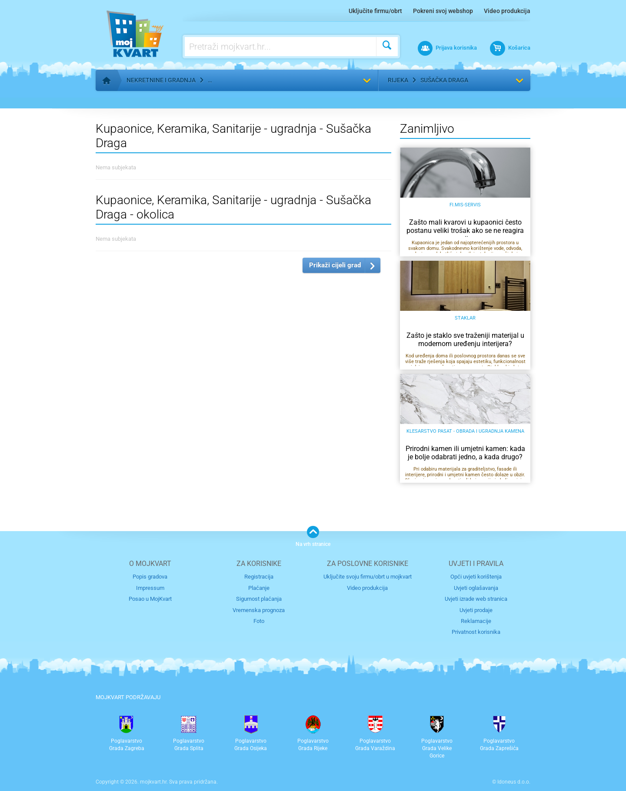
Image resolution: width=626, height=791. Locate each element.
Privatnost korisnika (476, 632)
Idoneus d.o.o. (513, 782)
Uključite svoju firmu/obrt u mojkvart (367, 576)
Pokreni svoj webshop (443, 10)
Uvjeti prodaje (476, 610)
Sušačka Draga (444, 80)
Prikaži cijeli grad (335, 265)
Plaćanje (259, 588)
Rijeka (398, 80)
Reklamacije (476, 621)
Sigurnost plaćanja (259, 599)
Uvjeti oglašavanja (476, 588)
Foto (258, 621)
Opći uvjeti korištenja (476, 576)
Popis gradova (150, 576)
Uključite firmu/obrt (375, 10)
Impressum (150, 588)
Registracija (258, 576)
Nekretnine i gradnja (161, 80)
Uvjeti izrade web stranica (476, 599)
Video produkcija (507, 10)
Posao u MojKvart (150, 599)
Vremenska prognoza (259, 610)
